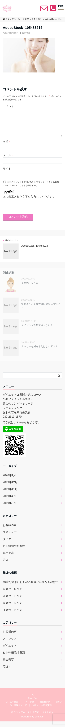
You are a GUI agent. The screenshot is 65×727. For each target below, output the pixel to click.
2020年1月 (9, 480)
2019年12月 (10, 487)
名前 (6, 147)
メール (8, 160)
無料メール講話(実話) (42, 711)
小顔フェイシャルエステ (18, 404)
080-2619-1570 (12, 422)
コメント (8, 106)
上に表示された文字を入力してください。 (29, 202)
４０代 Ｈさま (12, 615)
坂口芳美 (26, 33)
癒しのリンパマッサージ (18, 409)
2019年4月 (9, 501)
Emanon (39, 722)
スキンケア (10, 537)
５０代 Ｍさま (12, 594)
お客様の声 (10, 530)
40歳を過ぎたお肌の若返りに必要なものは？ (31, 587)
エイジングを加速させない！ (37, 330)
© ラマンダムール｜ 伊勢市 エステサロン (32, 718)
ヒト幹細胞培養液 (14, 551)
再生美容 (8, 558)
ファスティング (12, 413)
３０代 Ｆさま (12, 601)
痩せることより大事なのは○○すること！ (41, 311)
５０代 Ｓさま (29, 288)
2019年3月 (9, 508)
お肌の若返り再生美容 (17, 417)
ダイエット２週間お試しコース (22, 400)
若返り (7, 565)
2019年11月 (10, 494)
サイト (7, 174)
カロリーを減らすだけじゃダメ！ (39, 352)
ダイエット (10, 544)
